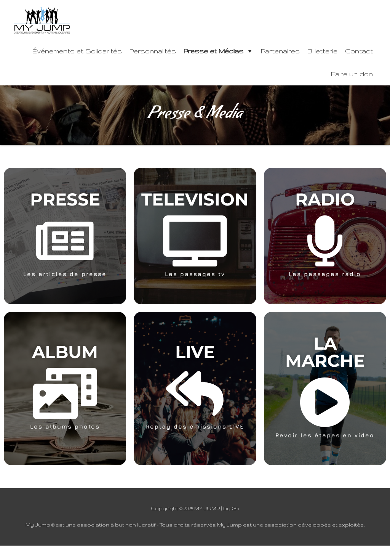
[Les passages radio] (324, 241)
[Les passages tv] (195, 241)
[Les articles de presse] (65, 241)
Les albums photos (65, 427)
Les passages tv (195, 274)
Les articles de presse (65, 274)
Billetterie (322, 51)
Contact (359, 51)
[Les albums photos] (65, 393)
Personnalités (152, 51)
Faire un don (352, 74)
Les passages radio (325, 274)
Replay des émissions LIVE (195, 427)
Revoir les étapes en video (324, 435)
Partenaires (280, 51)
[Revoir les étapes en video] (324, 402)
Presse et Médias (218, 51)
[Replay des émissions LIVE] (195, 393)
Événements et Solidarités (77, 51)
